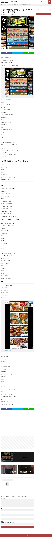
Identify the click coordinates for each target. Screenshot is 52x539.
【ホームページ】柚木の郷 (6, 99)
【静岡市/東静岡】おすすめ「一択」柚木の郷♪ (10, 150)
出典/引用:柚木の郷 (8, 96)
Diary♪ (6, 4)
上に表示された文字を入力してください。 (7, 522)
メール (2, 512)
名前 (2, 508)
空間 (4, 152)
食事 (4, 156)
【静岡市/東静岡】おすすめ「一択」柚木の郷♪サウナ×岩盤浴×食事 (21, 4)
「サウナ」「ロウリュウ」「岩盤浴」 (10, 154)
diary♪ (9, 4)
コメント (3, 498)
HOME (3, 4)
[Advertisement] (17, 423)
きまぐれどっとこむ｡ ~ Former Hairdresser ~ (9, 2)
